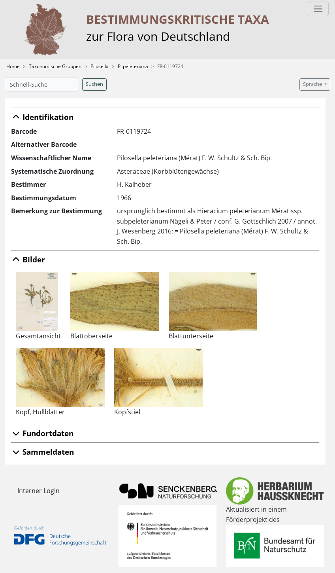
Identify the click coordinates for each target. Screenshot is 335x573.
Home (13, 66)
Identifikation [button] (42, 117)
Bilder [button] (28, 259)
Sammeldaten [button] (42, 451)
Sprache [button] (313, 84)
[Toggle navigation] (318, 9)
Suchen (94, 84)
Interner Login (38, 490)
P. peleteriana (133, 66)
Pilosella (99, 66)
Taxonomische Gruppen (55, 66)
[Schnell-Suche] (42, 84)
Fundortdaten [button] (42, 433)
